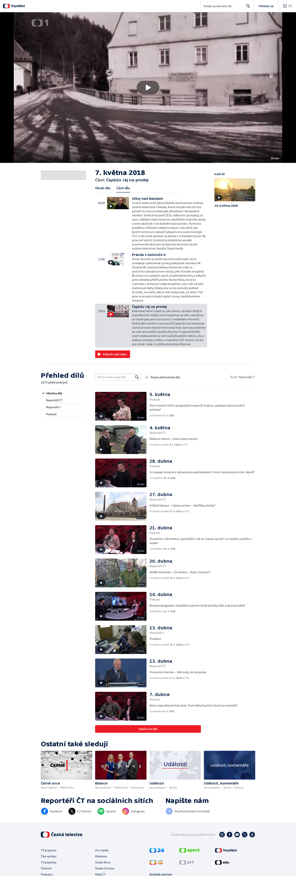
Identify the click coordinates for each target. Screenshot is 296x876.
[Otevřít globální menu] (287, 6)
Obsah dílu (102, 188)
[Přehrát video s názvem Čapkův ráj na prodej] (148, 87)
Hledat (247, 7)
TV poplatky (48, 862)
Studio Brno (102, 862)
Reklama (101, 856)
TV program (48, 850)
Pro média (101, 850)
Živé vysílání (48, 856)
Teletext (46, 868)
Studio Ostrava (104, 868)
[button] (148, 87)
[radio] (63, 393)
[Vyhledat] (137, 377)
